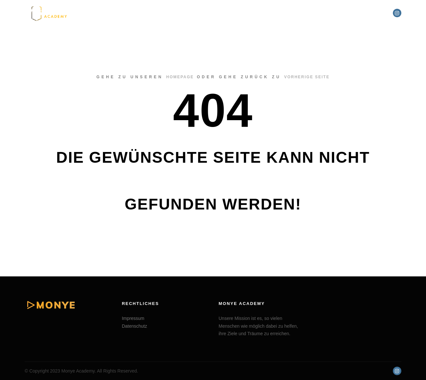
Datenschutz (134, 326)
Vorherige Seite (307, 77)
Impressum (133, 318)
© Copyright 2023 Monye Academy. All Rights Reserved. (81, 371)
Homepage (180, 77)
